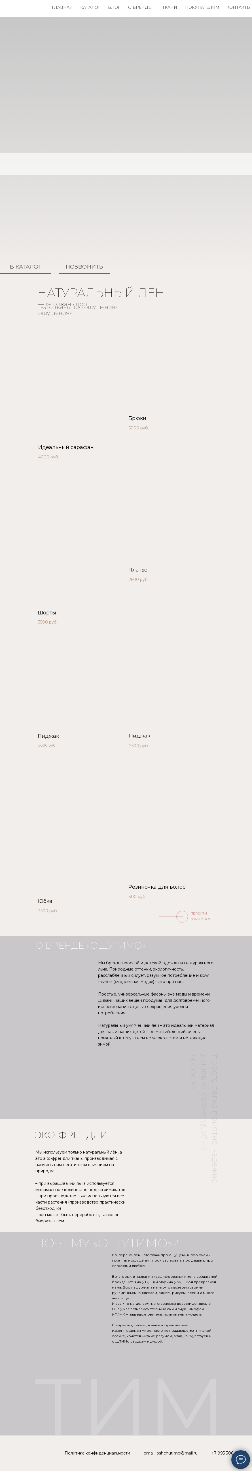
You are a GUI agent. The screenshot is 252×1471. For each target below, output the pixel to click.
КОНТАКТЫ (238, 7)
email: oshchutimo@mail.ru (171, 1453)
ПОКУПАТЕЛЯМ (202, 7)
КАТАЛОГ (90, 7)
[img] (80, 382)
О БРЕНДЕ (139, 7)
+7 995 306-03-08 (229, 1453)
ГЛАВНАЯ (62, 7)
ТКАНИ (169, 7)
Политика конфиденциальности (97, 1453)
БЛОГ (114, 7)
